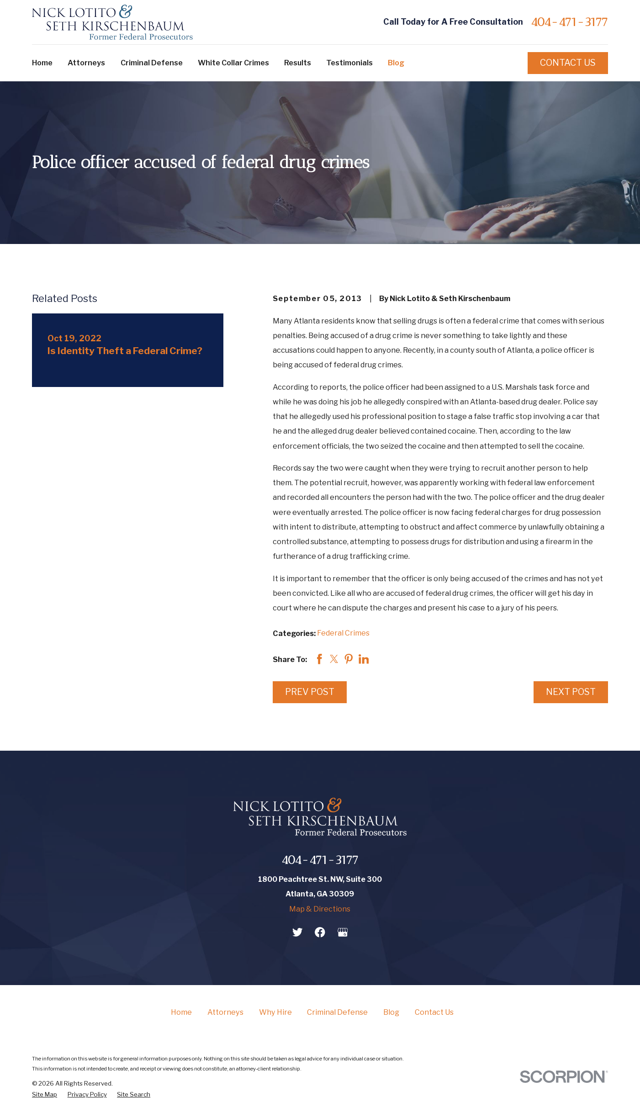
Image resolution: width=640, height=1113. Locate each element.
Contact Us (568, 62)
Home (181, 1012)
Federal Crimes (343, 632)
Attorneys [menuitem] (86, 62)
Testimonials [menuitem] (349, 62)
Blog (391, 1012)
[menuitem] (44, 1094)
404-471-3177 (569, 22)
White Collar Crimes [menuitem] (233, 62)
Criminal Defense (337, 1012)
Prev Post (309, 691)
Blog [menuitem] (396, 62)
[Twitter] (297, 932)
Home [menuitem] (42, 62)
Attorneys (225, 1012)
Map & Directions (319, 908)
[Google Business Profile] (343, 932)
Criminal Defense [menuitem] (152, 62)
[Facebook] (320, 932)
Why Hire (275, 1012)
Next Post (571, 691)
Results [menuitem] (297, 62)
